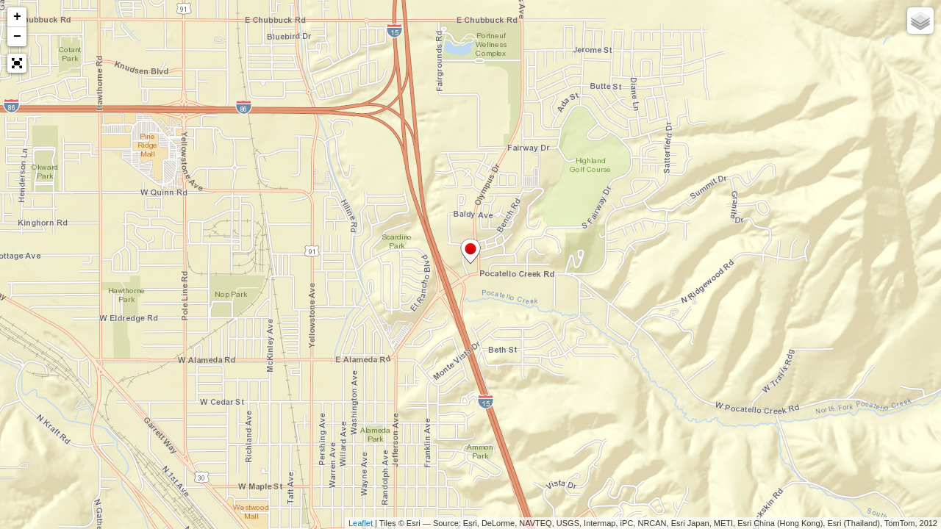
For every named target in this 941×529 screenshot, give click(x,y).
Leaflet (360, 523)
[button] (16, 63)
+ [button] (17, 17)
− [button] (17, 37)
